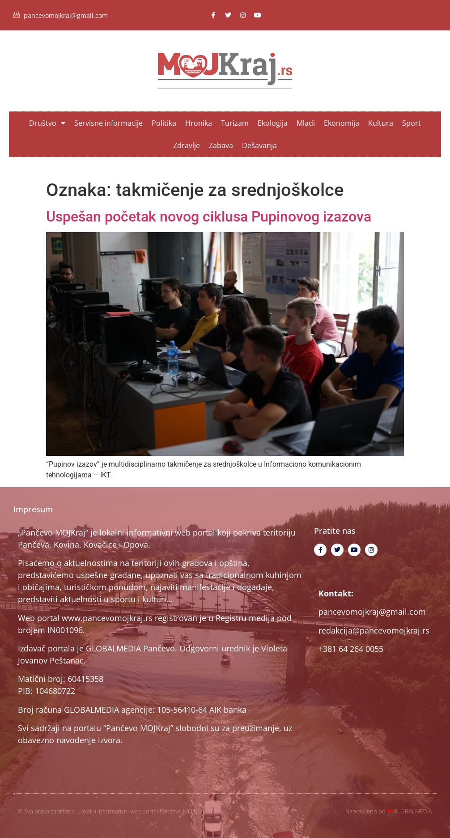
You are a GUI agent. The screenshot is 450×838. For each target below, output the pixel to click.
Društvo (47, 123)
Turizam (235, 123)
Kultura (380, 123)
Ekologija (273, 123)
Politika (164, 123)
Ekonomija (341, 123)
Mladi (306, 123)
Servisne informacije (108, 123)
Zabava (221, 145)
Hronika (198, 123)
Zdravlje (186, 145)
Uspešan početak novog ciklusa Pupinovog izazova (208, 216)
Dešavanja (259, 145)
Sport (411, 123)
